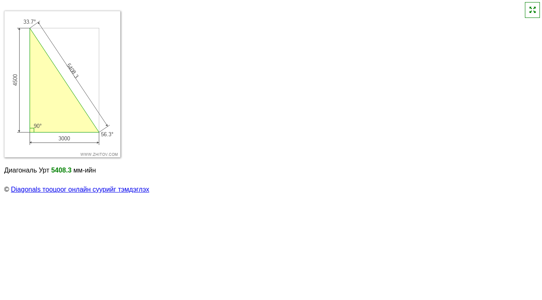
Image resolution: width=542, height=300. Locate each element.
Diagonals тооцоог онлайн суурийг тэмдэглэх (80, 189)
